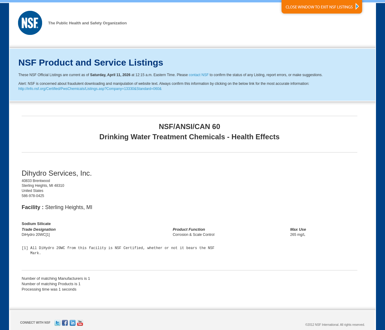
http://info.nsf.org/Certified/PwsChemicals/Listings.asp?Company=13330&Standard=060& (90, 89)
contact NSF (199, 75)
